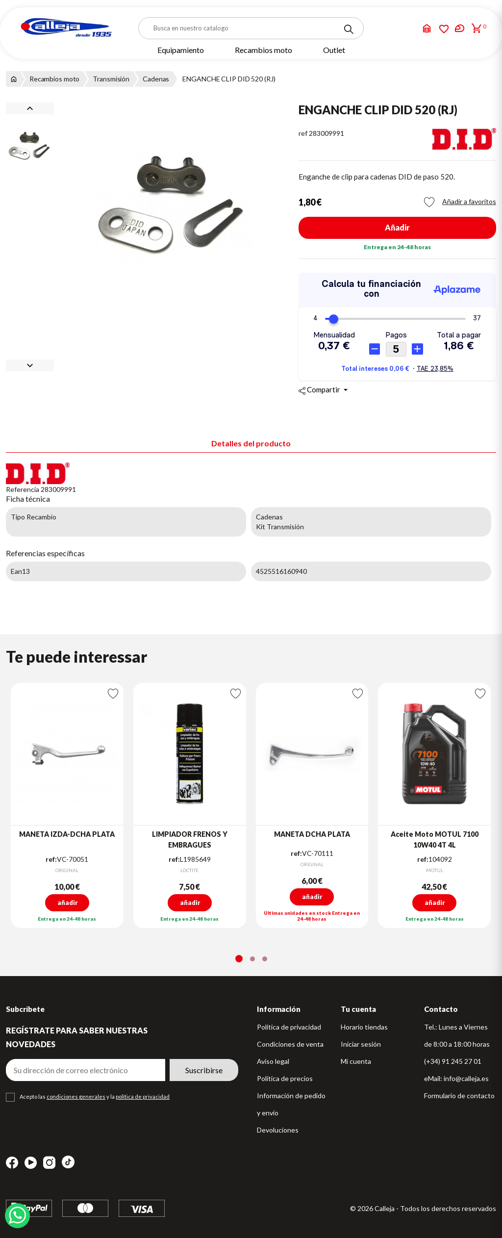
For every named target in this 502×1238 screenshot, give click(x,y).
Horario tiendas (364, 1027)
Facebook (12, 1163)
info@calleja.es (466, 1078)
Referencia (22, 489)
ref (303, 133)
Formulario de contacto (459, 1095)
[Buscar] (251, 28)
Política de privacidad (289, 1027)
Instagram (49, 1163)
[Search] (348, 29)
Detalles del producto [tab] (251, 443)
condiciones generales (76, 1096)
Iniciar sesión (361, 1044)
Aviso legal (273, 1061)
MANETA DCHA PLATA (312, 834)
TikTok (68, 1162)
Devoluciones (278, 1130)
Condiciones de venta (290, 1044)
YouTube (31, 1163)
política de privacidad (143, 1096)
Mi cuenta (356, 1061)
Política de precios (285, 1078)
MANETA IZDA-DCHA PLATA (67, 834)
